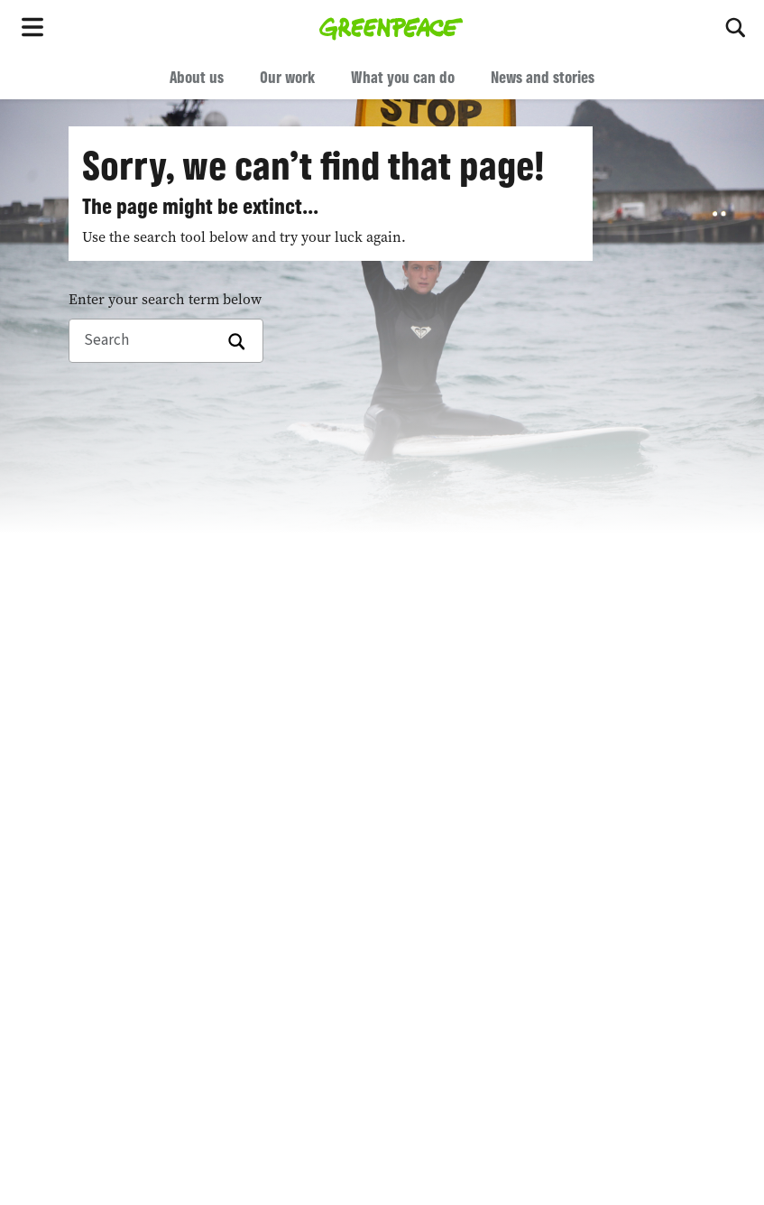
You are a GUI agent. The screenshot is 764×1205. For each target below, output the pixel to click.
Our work (287, 77)
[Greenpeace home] (391, 27)
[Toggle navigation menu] (36, 27)
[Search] (737, 27)
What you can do (403, 77)
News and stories (542, 77)
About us (197, 77)
